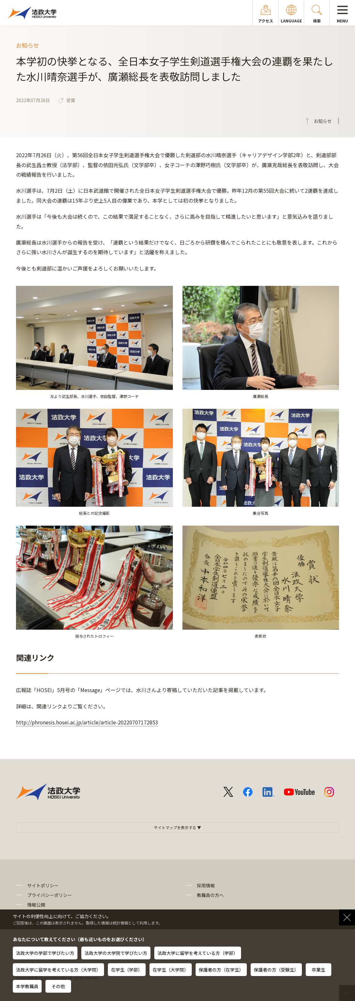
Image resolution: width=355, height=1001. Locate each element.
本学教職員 (27, 986)
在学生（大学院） (171, 969)
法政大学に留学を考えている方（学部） (197, 953)
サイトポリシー (43, 885)
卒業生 (318, 969)
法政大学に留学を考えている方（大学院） (58, 969)
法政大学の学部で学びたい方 (45, 953)
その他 (58, 986)
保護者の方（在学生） (221, 969)
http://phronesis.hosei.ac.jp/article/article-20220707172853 (87, 722)
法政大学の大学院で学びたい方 (116, 953)
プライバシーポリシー (49, 895)
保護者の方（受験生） (276, 969)
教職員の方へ (210, 895)
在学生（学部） (126, 969)
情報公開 (36, 904)
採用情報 (206, 885)
